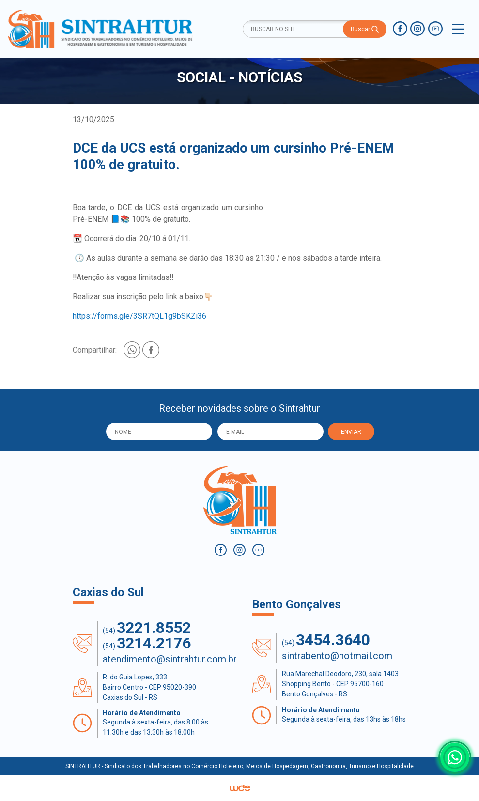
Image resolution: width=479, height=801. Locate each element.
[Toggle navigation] (457, 29)
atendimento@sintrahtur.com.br (170, 659)
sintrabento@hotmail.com (337, 656)
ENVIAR (351, 432)
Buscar (365, 29)
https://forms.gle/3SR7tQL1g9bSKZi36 (139, 316)
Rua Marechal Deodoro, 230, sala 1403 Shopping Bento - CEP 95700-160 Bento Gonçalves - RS (340, 684)
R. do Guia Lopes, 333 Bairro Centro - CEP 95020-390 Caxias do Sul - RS (149, 687)
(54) (147, 628)
